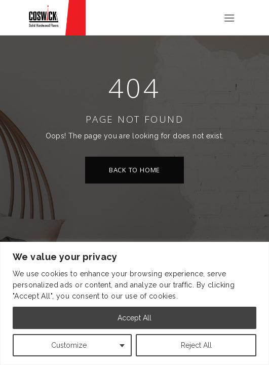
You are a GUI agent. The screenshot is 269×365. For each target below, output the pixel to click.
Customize (69, 345)
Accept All (134, 318)
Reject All (196, 345)
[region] (134, 303)
